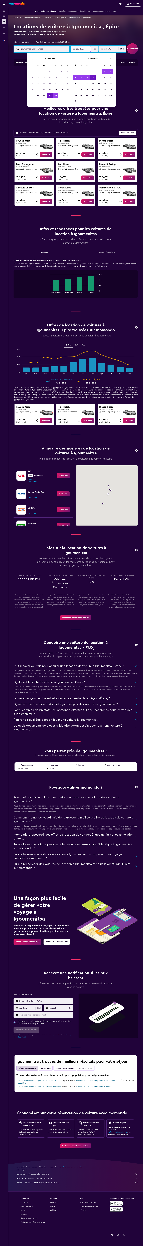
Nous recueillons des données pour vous (77, 1178)
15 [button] (44, 83)
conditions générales (53, 1035)
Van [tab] (83, 345)
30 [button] (50, 95)
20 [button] (32, 89)
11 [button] (61, 78)
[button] (4, 3)
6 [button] (32, 78)
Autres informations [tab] (107, 252)
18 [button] (62, 83)
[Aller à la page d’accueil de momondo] (17, 3)
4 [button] (61, 72)
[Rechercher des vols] (4, 11)
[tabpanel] (76, 281)
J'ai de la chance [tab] (85, 1068)
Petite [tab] (68, 345)
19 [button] (67, 83)
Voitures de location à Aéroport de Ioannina (93, 1086)
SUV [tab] (76, 345)
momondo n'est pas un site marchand (77, 1174)
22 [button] (44, 89)
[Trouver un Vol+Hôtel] (4, 26)
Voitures (16, 17)
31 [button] (56, 95)
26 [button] (67, 89)
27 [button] (32, 95)
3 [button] (55, 72)
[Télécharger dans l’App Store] (116, 1209)
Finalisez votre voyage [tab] (65, 1068)
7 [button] (38, 78)
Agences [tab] (44, 252)
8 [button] (44, 78)
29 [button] (44, 95)
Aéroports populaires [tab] (27, 1068)
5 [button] (67, 72)
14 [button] (38, 83)
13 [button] (32, 83)
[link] (46, 154)
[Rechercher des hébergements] (4, 16)
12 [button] (67, 78)
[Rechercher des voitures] (4, 21)
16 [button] (50, 83)
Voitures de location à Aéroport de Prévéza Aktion (95, 1080)
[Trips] (4, 33)
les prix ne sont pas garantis (72, 1167)
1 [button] (104, 72)
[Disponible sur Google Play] (116, 1203)
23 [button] (50, 89)
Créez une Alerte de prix (117, 1132)
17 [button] (56, 83)
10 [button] (56, 78)
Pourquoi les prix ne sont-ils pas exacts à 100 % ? (77, 1182)
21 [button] (38, 89)
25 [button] (61, 89)
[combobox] (23, 42)
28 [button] (38, 95)
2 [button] (49, 72)
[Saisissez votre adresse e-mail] (45, 1015)
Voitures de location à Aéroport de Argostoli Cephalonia (39, 1086)
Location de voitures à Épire (54, 17)
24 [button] (56, 89)
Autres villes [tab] (45, 1068)
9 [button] (49, 78)
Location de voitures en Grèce (32, 17)
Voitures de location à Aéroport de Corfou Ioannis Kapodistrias (36, 1082)
